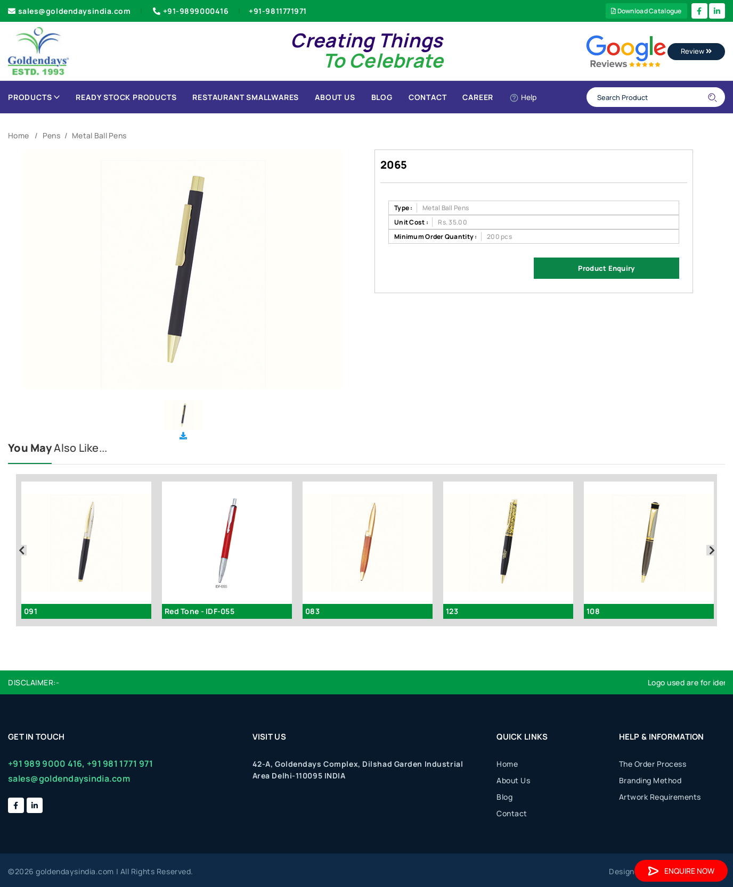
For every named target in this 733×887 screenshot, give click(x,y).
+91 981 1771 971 (120, 763)
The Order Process (653, 764)
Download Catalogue (646, 10)
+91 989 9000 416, (46, 763)
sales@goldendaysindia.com (69, 11)
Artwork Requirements (660, 797)
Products (34, 97)
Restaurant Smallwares (245, 97)
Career (477, 97)
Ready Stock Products (126, 97)
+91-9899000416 (190, 11)
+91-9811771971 (278, 11)
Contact (428, 97)
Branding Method (650, 780)
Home (18, 135)
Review (696, 51)
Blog (382, 97)
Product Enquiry (606, 268)
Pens (51, 135)
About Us (335, 97)
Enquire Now (681, 871)
